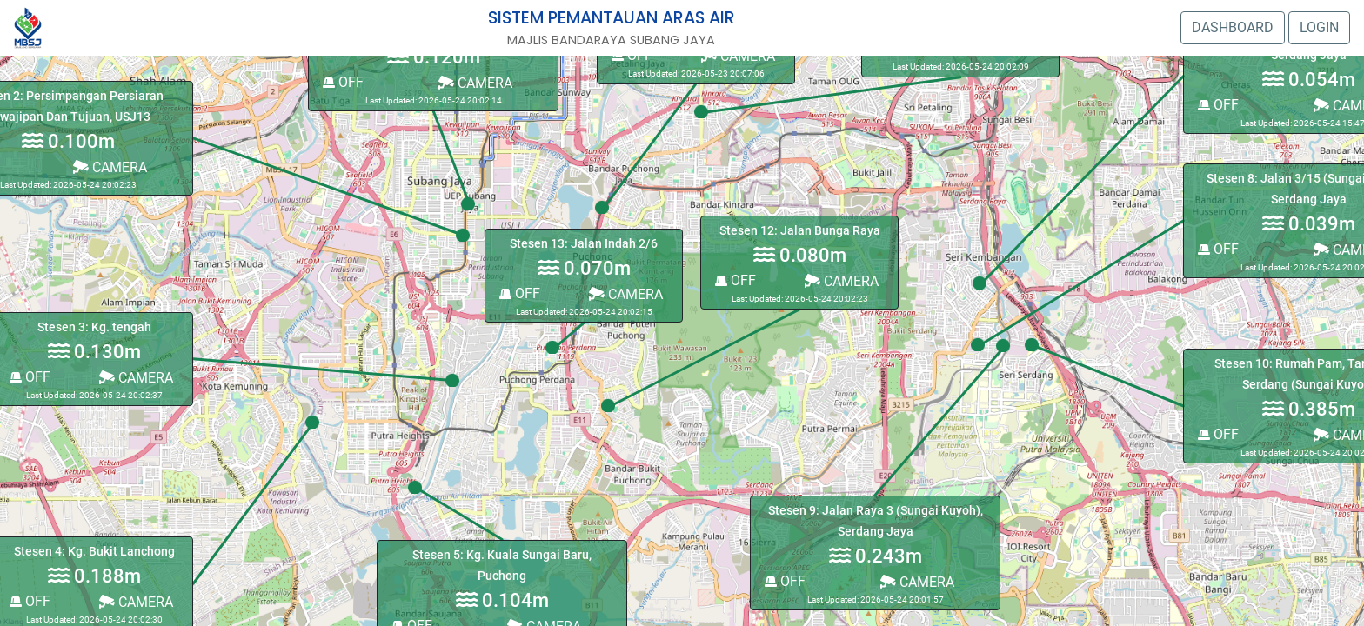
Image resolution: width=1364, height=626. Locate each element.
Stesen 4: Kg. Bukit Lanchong (94, 551)
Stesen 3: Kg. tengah (94, 327)
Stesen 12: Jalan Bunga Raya (799, 230)
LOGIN (1319, 27)
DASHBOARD (1233, 27)
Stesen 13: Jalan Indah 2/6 (584, 243)
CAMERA (626, 294)
